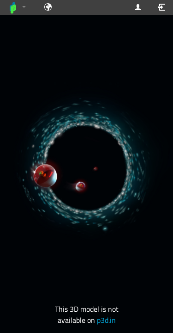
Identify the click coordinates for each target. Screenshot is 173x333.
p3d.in (106, 320)
